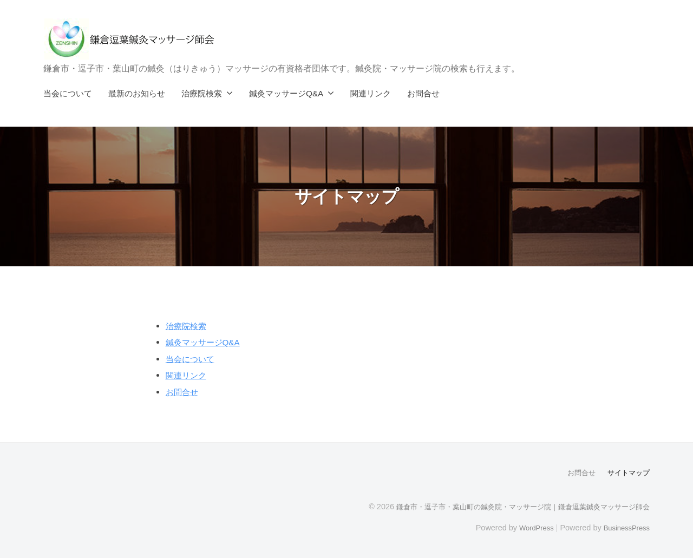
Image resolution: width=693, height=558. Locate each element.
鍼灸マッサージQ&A (286, 93)
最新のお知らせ (136, 93)
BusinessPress (624, 527)
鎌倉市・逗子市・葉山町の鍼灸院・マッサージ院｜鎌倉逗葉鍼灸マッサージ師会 (513, 506)
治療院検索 (201, 93)
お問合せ (423, 93)
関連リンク (370, 93)
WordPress (528, 527)
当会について (67, 93)
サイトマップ (627, 472)
